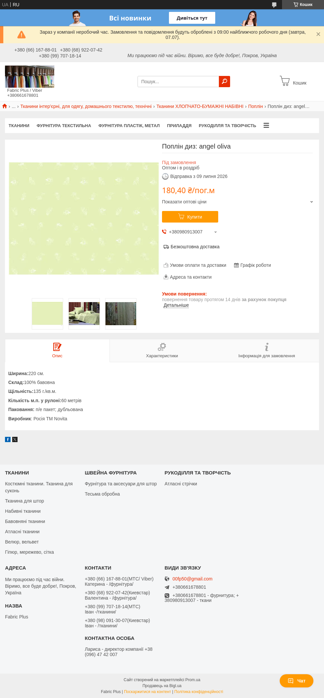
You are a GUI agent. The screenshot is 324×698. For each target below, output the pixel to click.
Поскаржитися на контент (147, 691)
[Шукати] (224, 81)
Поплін (255, 106)
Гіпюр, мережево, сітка (29, 552)
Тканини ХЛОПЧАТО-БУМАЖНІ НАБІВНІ (199, 106)
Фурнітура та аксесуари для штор (121, 483)
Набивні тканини (23, 511)
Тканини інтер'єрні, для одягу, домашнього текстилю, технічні (86, 106)
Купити (194, 217)
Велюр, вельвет (22, 541)
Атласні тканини (22, 531)
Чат (296, 681)
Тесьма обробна (102, 494)
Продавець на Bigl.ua (162, 685)
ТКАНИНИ (19, 125)
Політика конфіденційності (198, 691)
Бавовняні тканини (25, 521)
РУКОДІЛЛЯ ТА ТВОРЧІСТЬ (227, 125)
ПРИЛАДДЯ (179, 125)
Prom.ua (192, 680)
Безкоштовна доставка (195, 246)
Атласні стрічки (181, 483)
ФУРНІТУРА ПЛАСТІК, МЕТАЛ (129, 125)
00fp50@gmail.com (193, 578)
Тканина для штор (24, 501)
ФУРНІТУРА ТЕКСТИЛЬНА (64, 125)
